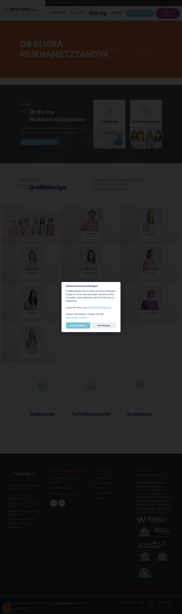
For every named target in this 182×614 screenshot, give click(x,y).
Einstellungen (103, 325)
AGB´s (84, 317)
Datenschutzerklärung (99, 307)
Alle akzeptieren (78, 325)
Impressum (72, 317)
